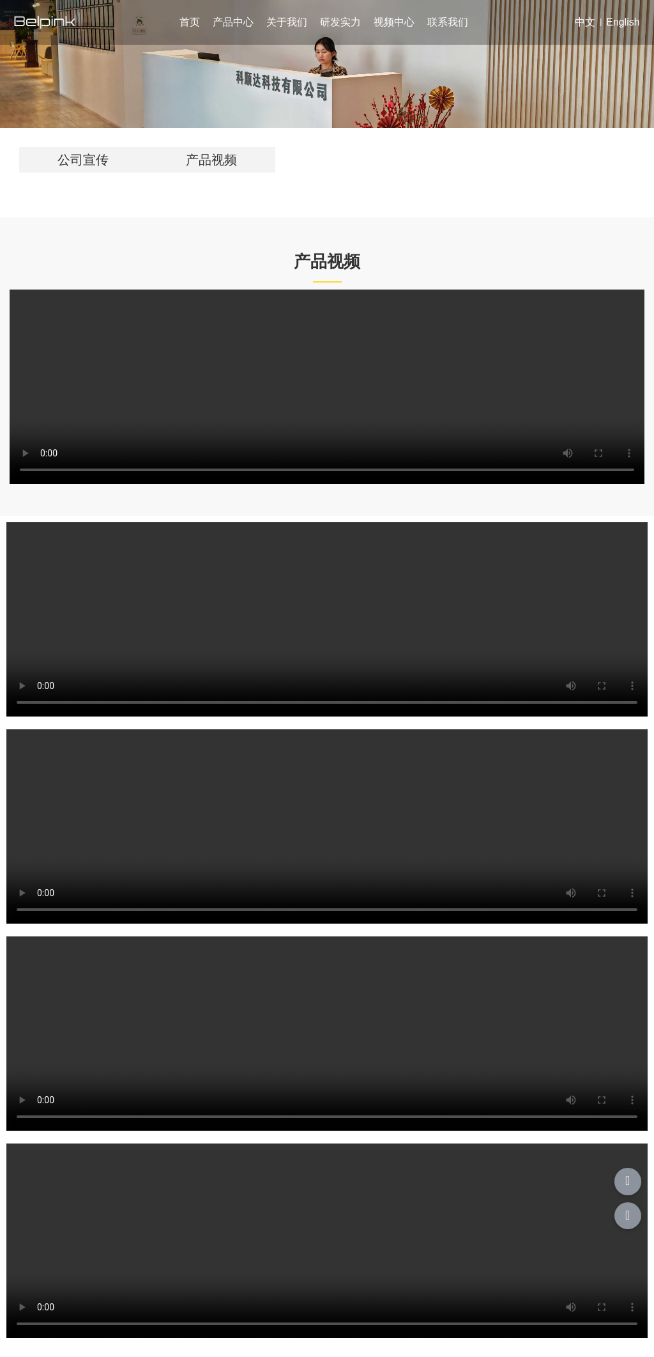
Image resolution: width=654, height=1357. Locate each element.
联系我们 (447, 22)
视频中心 (394, 22)
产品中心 (233, 22)
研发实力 (340, 22)
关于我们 (286, 22)
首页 (189, 22)
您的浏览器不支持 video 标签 (327, 387)
